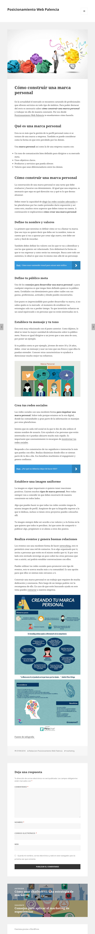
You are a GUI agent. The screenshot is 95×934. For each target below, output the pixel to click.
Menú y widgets (84, 14)
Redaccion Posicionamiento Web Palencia (45, 751)
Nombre (19, 822)
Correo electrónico (26, 833)
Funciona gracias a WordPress (27, 929)
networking (65, 545)
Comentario (21, 787)
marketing (70, 751)
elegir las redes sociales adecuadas (59, 201)
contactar (32, 589)
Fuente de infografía (25, 736)
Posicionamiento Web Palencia (33, 9)
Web (17, 844)
